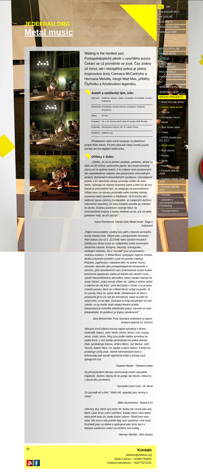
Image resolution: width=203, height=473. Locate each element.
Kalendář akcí (169, 11)
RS (28, 449)
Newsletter (167, 32)
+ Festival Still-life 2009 (169, 172)
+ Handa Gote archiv (171, 107)
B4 (160, 81)
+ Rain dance (166, 150)
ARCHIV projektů (171, 97)
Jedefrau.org (169, 26)
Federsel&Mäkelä (172, 76)
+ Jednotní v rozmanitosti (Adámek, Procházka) (172, 202)
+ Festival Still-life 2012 (169, 188)
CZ (160, 6)
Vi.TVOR (164, 58)
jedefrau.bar (169, 92)
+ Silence (164, 112)
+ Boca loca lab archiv (171, 102)
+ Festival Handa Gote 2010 (172, 180)
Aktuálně (165, 16)
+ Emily (163, 160)
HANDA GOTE (167, 53)
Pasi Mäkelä (167, 71)
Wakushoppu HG (170, 87)
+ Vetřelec (165, 194)
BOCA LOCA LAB (169, 48)
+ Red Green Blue (169, 127)
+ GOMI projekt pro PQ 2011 (170, 139)
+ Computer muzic (169, 117)
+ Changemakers (169, 210)
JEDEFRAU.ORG (47, 24)
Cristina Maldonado (167, 65)
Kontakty (166, 21)
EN (168, 6)
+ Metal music (167, 145)
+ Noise (163, 165)
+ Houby (164, 155)
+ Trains (163, 132)
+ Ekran (163, 122)
